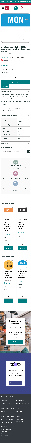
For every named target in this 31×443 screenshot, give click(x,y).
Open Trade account (15, 341)
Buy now (5, 86)
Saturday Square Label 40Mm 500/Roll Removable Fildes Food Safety (8, 224)
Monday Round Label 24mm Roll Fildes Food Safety (22, 274)
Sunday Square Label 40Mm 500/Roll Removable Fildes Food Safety (22, 223)
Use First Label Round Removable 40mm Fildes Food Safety (8, 275)
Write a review (20, 57)
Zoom (26, 40)
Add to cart (15, 82)
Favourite (27, 20)
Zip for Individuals (15, 382)
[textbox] (14, 151)
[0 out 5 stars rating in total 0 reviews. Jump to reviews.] (7, 57)
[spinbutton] (15, 77)
